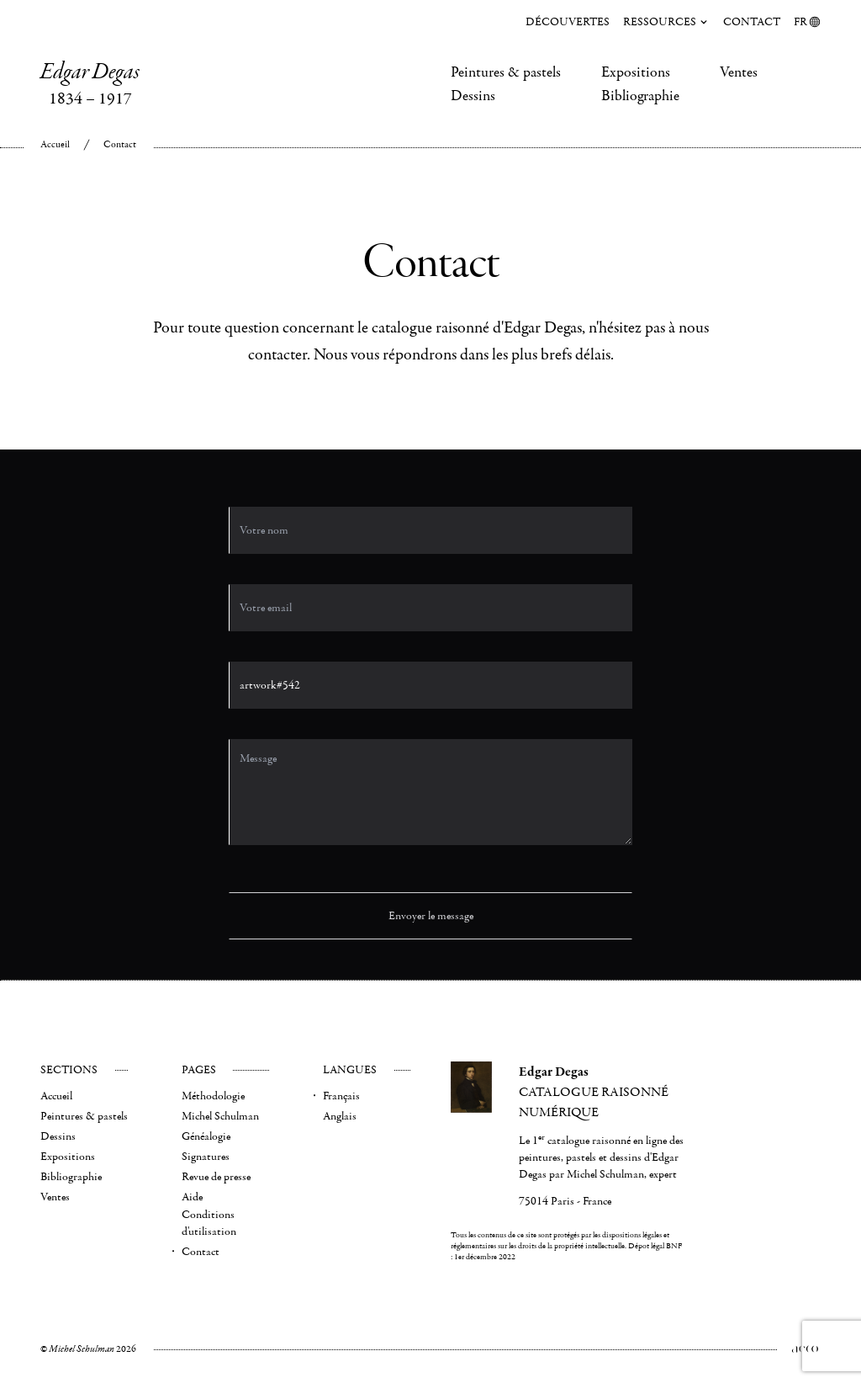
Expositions (635, 72)
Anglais (340, 1116)
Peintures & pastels (506, 72)
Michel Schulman (220, 1116)
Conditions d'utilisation (209, 1223)
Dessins (473, 96)
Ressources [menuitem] (666, 21)
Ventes (739, 72)
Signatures (206, 1156)
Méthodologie (213, 1096)
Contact (751, 21)
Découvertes (568, 21)
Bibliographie (640, 96)
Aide (192, 1197)
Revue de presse (216, 1176)
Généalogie (206, 1136)
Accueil (55, 144)
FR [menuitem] (807, 21)
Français (341, 1096)
